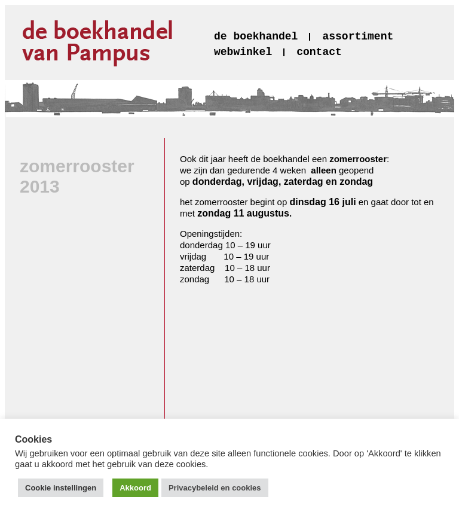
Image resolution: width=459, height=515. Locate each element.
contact (319, 52)
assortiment (357, 36)
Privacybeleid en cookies (215, 487)
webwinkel (243, 52)
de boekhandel (256, 36)
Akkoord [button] (135, 487)
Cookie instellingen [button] (60, 487)
